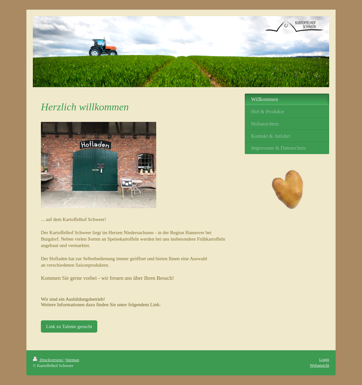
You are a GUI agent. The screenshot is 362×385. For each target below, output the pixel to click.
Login (324, 359)
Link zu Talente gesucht (69, 326)
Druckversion (48, 359)
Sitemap (72, 359)
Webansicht (319, 365)
